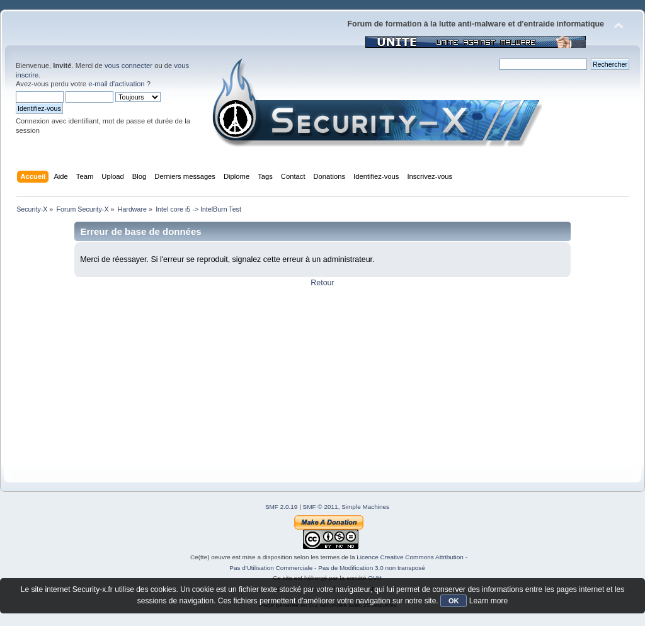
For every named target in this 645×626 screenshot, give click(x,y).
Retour (322, 282)
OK (453, 601)
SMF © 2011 (320, 506)
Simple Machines (365, 506)
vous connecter (128, 65)
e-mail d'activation (116, 84)
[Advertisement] (322, 376)
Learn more (488, 600)
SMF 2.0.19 (281, 506)
